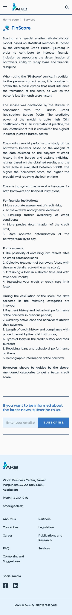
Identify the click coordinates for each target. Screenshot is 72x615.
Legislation (46, 527)
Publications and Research (50, 538)
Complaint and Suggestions (13, 559)
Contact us (10, 527)
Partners (44, 519)
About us (9, 519)
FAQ (6, 548)
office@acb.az (13, 506)
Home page (11, 19)
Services (29, 19)
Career (7, 535)
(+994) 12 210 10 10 (15, 498)
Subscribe (53, 422)
